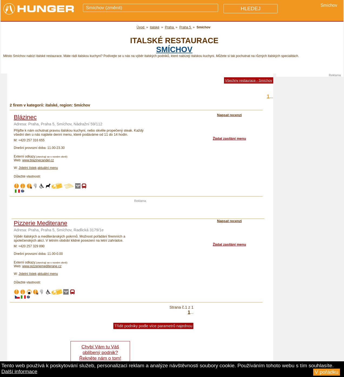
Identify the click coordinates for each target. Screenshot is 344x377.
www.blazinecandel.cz (38, 160)
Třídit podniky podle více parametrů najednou (153, 326)
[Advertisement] (140, 210)
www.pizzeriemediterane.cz (41, 266)
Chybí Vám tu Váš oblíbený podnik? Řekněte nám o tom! (100, 352)
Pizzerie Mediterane (40, 223)
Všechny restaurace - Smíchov (248, 80)
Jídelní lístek (28, 168)
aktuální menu (48, 168)
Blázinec (25, 117)
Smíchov (174, 49)
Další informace (19, 371)
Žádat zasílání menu (229, 138)
